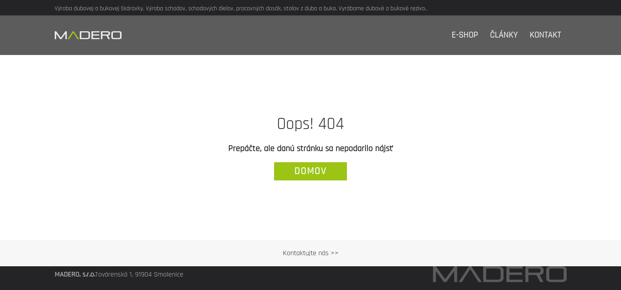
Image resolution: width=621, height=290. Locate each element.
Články (504, 35)
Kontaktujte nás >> (311, 253)
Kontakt (545, 35)
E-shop (464, 35)
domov (310, 171)
